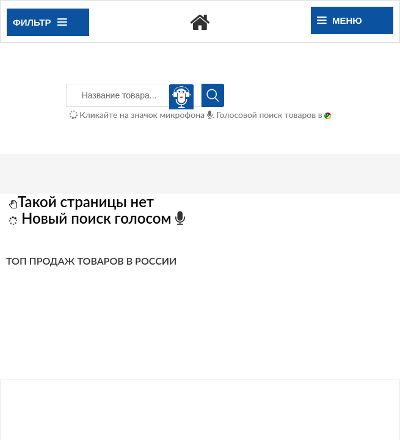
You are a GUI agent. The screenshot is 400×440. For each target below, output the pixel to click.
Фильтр (40, 22)
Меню (339, 20)
